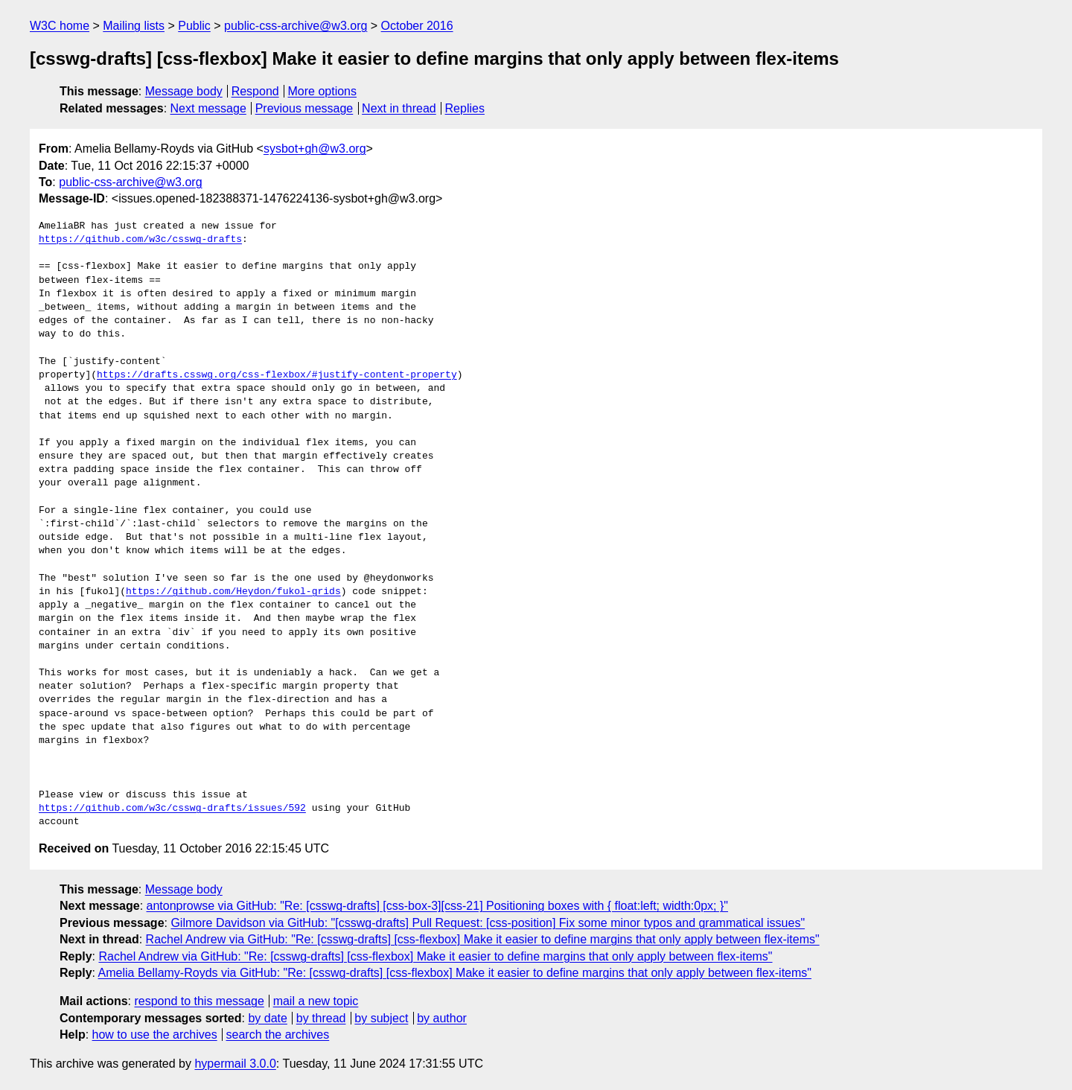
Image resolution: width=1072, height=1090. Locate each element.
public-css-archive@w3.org (295, 25)
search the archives (278, 1034)
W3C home (59, 25)
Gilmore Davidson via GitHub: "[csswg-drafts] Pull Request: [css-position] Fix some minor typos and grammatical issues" (487, 923)
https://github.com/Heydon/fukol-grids (233, 592)
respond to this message (199, 1001)
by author (442, 1018)
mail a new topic (316, 1001)
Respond (255, 91)
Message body (184, 91)
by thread (321, 1018)
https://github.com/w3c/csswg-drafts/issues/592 (172, 808)
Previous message (304, 108)
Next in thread (399, 108)
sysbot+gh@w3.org (315, 148)
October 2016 (417, 25)
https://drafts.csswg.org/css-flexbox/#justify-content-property (277, 375)
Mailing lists (134, 25)
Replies (465, 108)
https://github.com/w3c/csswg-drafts (140, 239)
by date (267, 1018)
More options (322, 91)
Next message (208, 108)
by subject (381, 1018)
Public (194, 25)
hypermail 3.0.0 (234, 1063)
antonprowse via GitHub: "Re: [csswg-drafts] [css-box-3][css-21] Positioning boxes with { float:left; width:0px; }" (437, 905)
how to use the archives (154, 1034)
